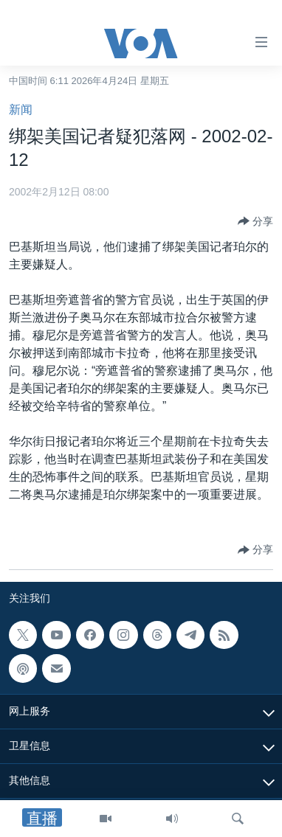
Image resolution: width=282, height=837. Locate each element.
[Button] (255, 221)
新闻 (20, 109)
